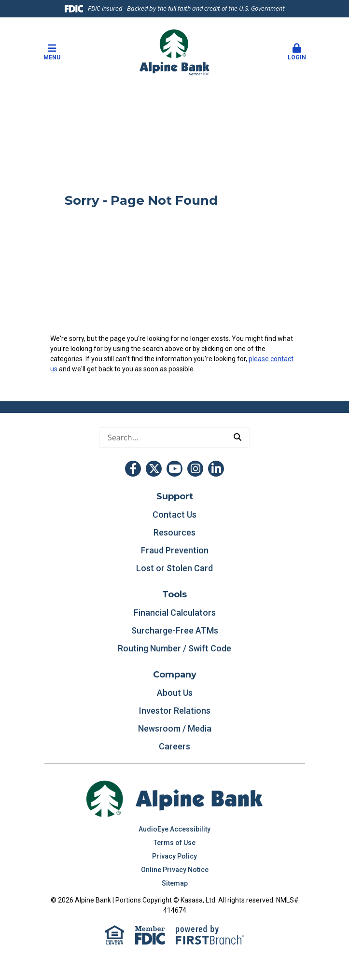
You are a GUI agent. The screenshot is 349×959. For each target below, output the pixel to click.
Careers (174, 746)
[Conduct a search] (163, 437)
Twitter (154, 469)
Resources (174, 532)
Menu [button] (52, 52)
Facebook (133, 469)
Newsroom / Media (174, 728)
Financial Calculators (175, 612)
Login (297, 52)
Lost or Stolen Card (174, 568)
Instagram (195, 469)
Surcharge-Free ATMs (174, 630)
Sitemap (175, 883)
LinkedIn (216, 469)
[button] (297, 52)
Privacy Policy (174, 856)
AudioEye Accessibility (174, 829)
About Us (175, 693)
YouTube (174, 469)
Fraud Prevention (175, 550)
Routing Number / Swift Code (174, 648)
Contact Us (174, 514)
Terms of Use (174, 842)
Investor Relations (174, 710)
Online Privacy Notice (175, 870)
